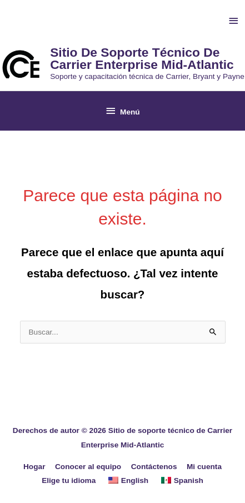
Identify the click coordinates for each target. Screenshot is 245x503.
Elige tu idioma (69, 480)
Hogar (34, 466)
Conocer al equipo (88, 466)
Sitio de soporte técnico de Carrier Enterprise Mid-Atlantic (142, 58)
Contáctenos (154, 466)
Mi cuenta (204, 466)
